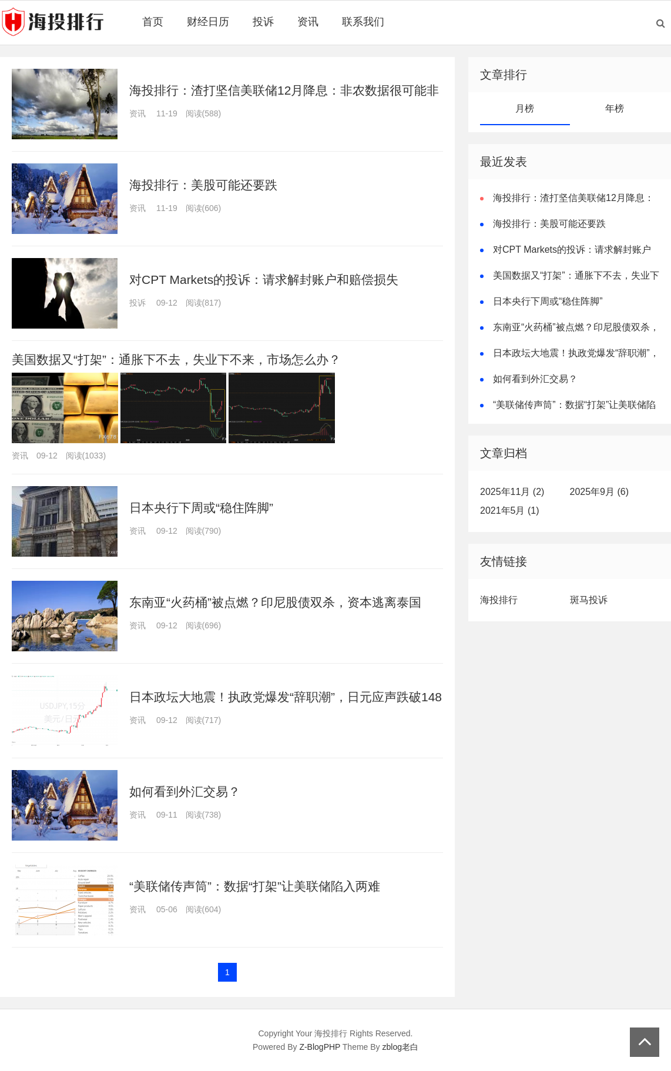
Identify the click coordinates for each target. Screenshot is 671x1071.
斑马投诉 (589, 600)
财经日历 (208, 22)
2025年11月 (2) (512, 492)
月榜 (524, 108)
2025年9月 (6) (599, 492)
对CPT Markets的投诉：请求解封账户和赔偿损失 (263, 279)
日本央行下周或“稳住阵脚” (201, 507)
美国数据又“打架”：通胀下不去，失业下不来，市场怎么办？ (176, 359)
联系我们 (363, 22)
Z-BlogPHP (319, 1047)
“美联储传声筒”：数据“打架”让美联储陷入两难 (254, 886)
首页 (152, 22)
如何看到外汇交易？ (184, 791)
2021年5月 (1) (509, 511)
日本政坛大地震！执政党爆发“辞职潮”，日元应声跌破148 (285, 697)
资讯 (307, 22)
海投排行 (499, 600)
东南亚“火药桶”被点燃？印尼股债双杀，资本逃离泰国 (275, 602)
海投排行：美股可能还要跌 (203, 185)
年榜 (614, 108)
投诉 (263, 22)
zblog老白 (400, 1047)
